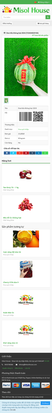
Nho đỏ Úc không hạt (12, 217)
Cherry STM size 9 (11, 282)
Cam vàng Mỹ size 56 (12, 252)
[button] (35, 2)
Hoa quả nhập (23, 129)
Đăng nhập (43, 2)
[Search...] (24, 17)
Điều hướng (7, 23)
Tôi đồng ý (45, 403)
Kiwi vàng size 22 (10, 343)
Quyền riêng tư (7, 368)
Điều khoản (19, 368)
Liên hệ (27, 368)
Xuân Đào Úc (8, 312)
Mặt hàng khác (8, 190)
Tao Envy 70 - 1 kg (11, 187)
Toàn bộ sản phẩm (40, 35)
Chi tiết (46, 361)
